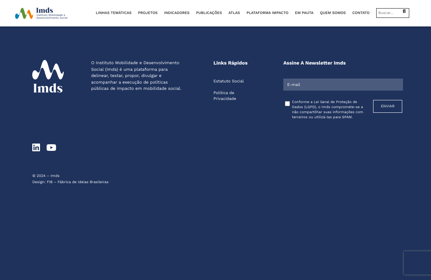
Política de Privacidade (224, 95)
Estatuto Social (228, 81)
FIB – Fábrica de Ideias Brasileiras (77, 182)
